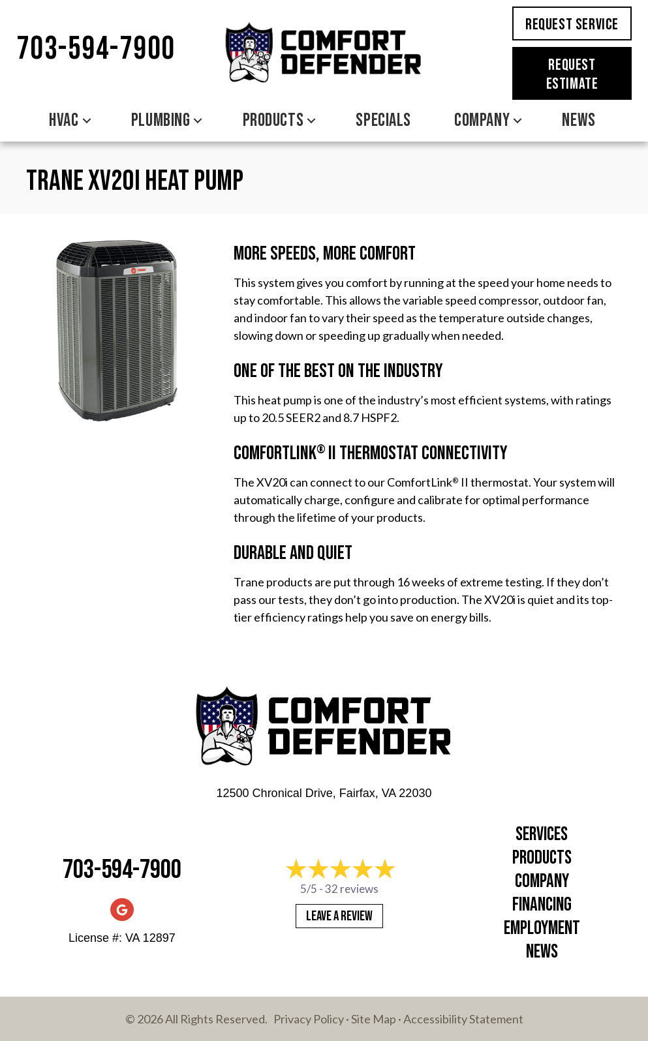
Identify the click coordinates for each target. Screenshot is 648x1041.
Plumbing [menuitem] (160, 120)
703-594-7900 (96, 49)
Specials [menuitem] (383, 120)
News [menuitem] (578, 120)
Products (542, 858)
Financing (542, 905)
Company (542, 881)
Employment (542, 928)
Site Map (373, 1019)
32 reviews (351, 889)
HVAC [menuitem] (63, 120)
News (542, 952)
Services (542, 834)
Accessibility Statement (463, 1019)
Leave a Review (339, 916)
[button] (87, 120)
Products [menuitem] (273, 120)
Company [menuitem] (482, 120)
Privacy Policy (308, 1019)
